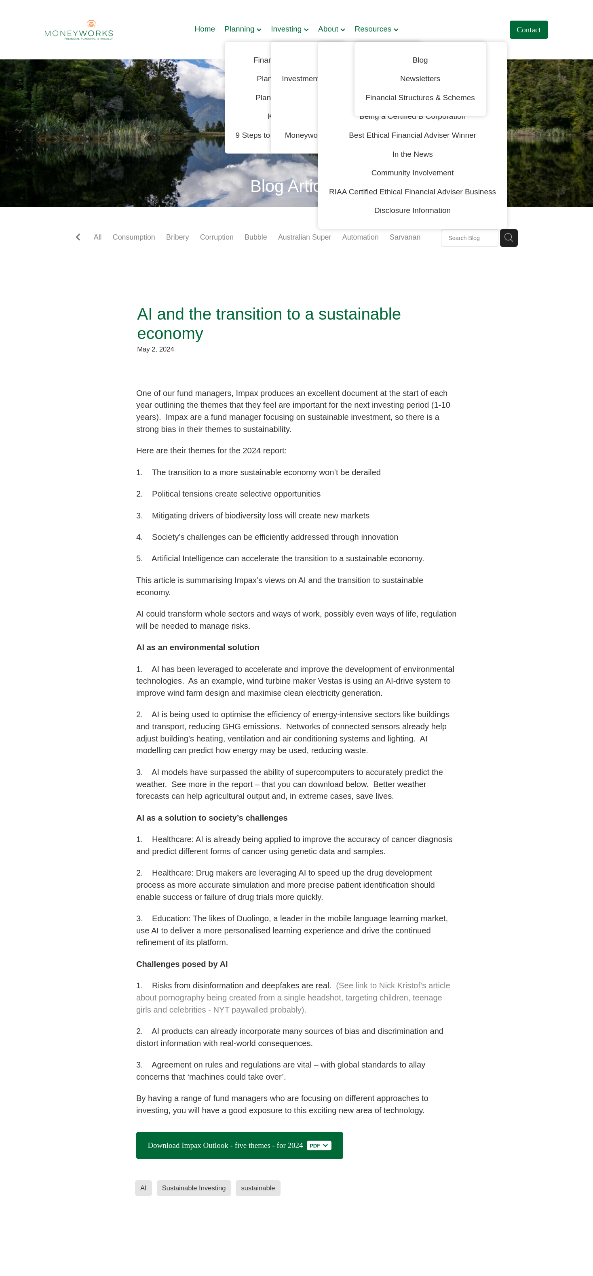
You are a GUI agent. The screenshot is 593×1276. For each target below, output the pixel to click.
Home (204, 29)
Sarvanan (405, 237)
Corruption (217, 237)
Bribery (177, 237)
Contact (529, 29)
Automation (360, 237)
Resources (376, 29)
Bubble (256, 237)
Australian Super (304, 237)
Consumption (134, 237)
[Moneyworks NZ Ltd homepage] (95, 30)
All (98, 237)
